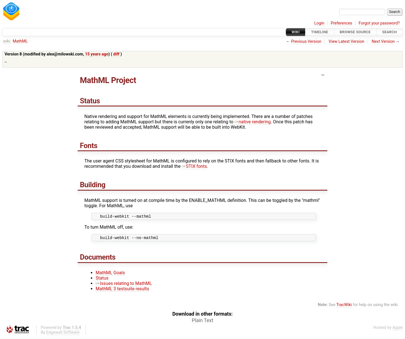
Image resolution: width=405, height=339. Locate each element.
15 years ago (96, 54)
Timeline (319, 32)
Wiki (296, 32)
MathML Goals (110, 274)
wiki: (7, 41)
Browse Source (355, 32)
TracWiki (344, 306)
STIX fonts (194, 166)
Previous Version (306, 41)
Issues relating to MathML (124, 285)
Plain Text (202, 322)
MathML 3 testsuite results (122, 290)
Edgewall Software (63, 334)
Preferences (341, 23)
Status (102, 279)
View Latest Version (346, 41)
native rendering (253, 121)
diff (116, 54)
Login (319, 23)
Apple (397, 329)
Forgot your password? (379, 23)
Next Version (383, 41)
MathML (20, 41)
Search (389, 32)
